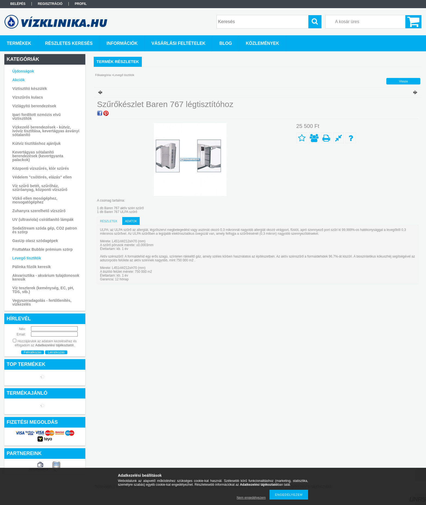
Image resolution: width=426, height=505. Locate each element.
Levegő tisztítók (26, 258)
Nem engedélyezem (251, 498)
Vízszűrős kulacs (27, 97)
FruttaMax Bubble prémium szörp (42, 249)
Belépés (18, 4)
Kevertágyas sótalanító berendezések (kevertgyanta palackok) (37, 156)
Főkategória (103, 75)
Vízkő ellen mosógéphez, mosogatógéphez (34, 200)
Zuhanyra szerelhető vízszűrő (38, 211)
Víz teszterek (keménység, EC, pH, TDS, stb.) (43, 290)
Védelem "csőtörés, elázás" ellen (42, 177)
